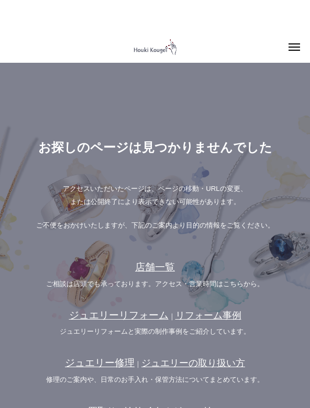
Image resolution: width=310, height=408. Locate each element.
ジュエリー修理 (100, 362)
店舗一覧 (155, 267)
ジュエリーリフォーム (119, 315)
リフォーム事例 (208, 315)
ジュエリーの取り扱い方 (193, 363)
